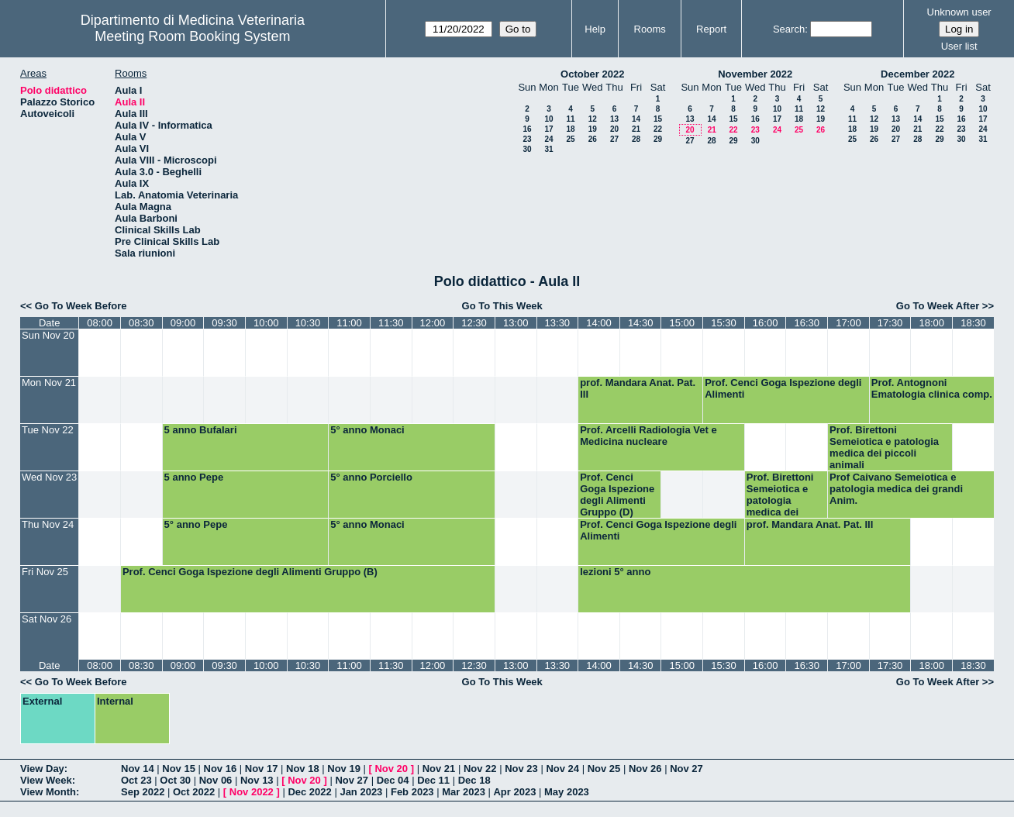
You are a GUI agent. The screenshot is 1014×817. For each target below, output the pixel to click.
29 (658, 139)
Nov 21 (439, 768)
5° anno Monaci (367, 430)
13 (614, 119)
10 (548, 119)
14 (636, 119)
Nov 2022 (251, 792)
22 (658, 129)
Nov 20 (391, 768)
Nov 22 (480, 768)
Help (595, 29)
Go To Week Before (81, 306)
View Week (46, 780)
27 (614, 139)
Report (711, 29)
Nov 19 (343, 768)
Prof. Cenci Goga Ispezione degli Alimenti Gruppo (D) (617, 494)
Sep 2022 (142, 792)
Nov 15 (178, 768)
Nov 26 (645, 768)
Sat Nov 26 (46, 619)
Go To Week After (937, 306)
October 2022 (592, 74)
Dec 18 (474, 780)
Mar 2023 (463, 792)
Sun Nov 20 (48, 335)
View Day (42, 768)
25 (570, 139)
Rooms (650, 29)
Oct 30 (175, 780)
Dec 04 (393, 780)
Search (789, 29)
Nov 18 (302, 768)
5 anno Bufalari (200, 430)
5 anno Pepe (194, 477)
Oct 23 (136, 780)
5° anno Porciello (371, 477)
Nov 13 (257, 780)
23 (527, 139)
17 (548, 129)
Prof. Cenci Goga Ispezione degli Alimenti (783, 388)
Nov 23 (521, 768)
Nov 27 (686, 768)
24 (548, 139)
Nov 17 (261, 768)
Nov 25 (604, 768)
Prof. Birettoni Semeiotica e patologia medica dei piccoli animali (884, 447)
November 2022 (755, 74)
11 (570, 119)
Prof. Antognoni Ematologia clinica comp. (931, 388)
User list (959, 46)
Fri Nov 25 (45, 571)
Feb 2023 (412, 792)
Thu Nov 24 (48, 524)
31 (548, 149)
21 (636, 129)
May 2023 (566, 792)
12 (592, 119)
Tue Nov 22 (48, 430)
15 (658, 119)
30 (527, 149)
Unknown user (959, 12)
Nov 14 (137, 768)
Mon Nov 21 (49, 382)
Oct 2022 (194, 792)
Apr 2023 (514, 792)
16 (527, 129)
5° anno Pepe (196, 524)
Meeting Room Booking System (192, 36)
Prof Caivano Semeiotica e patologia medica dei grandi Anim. (896, 488)
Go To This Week (502, 306)
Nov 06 (216, 780)
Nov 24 (562, 768)
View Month (48, 792)
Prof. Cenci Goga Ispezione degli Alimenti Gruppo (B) (250, 571)
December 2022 (917, 74)
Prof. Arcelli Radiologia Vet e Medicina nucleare (648, 435)
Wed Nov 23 (49, 477)
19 (592, 129)
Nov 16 (220, 768)
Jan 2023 (361, 792)
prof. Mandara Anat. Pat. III (637, 388)
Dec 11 (433, 780)
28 (636, 139)
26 (592, 139)
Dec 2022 (309, 792)
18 (570, 129)
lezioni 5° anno (615, 571)
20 (614, 129)
